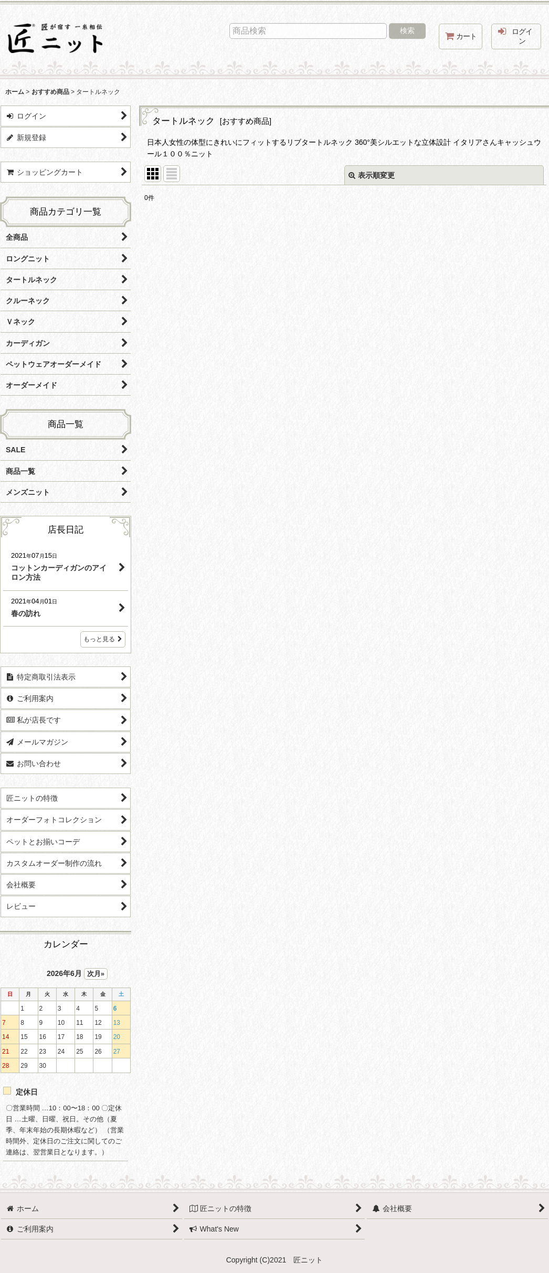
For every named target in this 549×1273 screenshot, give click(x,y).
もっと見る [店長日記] (102, 639)
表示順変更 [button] (372, 175)
